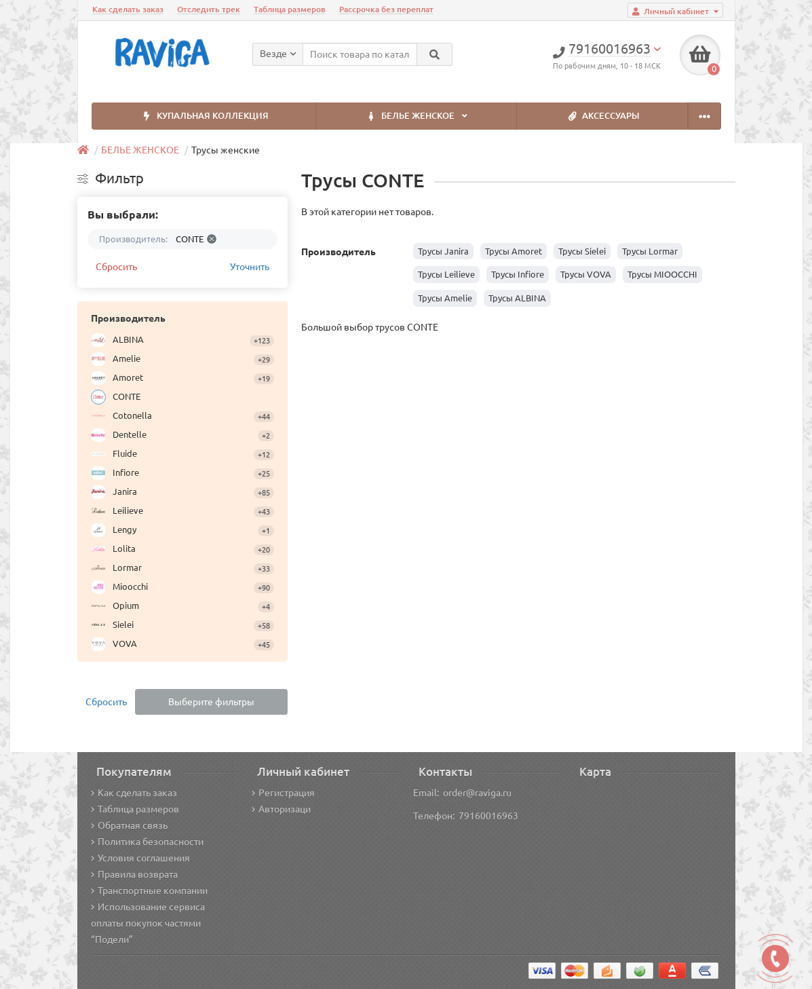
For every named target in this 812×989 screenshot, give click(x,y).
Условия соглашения (140, 858)
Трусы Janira (443, 251)
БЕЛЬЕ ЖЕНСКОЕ (416, 116)
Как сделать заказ (127, 9)
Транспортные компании (149, 890)
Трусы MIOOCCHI (662, 274)
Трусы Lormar (650, 251)
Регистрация (283, 792)
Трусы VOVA (585, 274)
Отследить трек (208, 9)
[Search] (434, 54)
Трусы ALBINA (517, 298)
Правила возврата (134, 874)
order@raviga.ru (477, 792)
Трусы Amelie (445, 298)
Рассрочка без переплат (386, 9)
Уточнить (249, 266)
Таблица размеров (290, 9)
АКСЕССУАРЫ (602, 116)
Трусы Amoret (513, 251)
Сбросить (116, 266)
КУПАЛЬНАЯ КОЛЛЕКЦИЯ (203, 116)
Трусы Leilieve (446, 274)
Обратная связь (129, 825)
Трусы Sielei (582, 251)
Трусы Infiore (517, 274)
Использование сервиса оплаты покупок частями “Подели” (148, 923)
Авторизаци (281, 809)
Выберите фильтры (211, 701)
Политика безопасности (147, 841)
